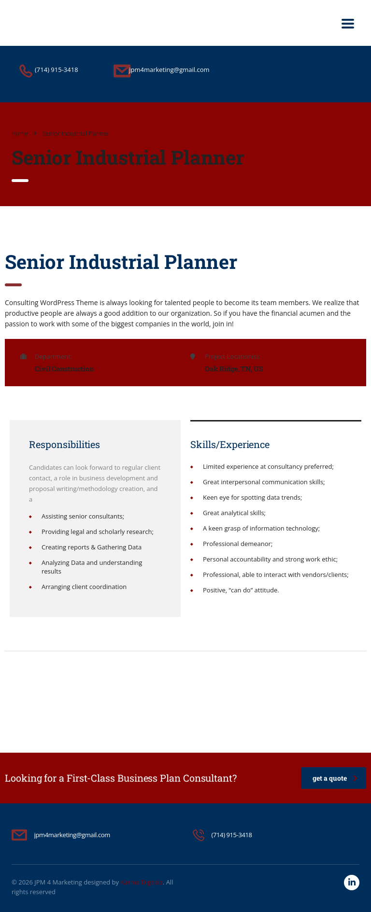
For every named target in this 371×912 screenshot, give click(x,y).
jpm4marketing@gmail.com (72, 834)
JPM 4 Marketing (58, 882)
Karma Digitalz (141, 882)
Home (20, 133)
